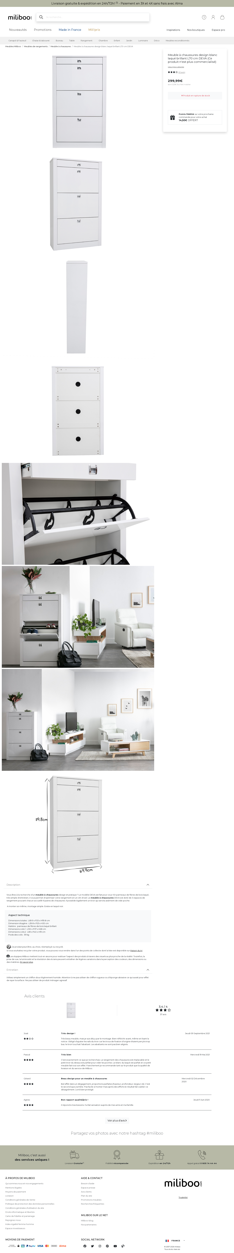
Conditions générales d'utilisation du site (24, 1208)
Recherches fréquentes (92, 1204)
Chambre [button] (103, 40)
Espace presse (88, 1188)
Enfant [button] (117, 40)
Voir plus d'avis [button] (117, 1120)
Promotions (42, 30)
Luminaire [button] (143, 40)
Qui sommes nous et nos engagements (24, 1183)
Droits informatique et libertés (19, 1212)
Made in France (70, 30)
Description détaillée (176, 67)
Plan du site (86, 1196)
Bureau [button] (59, 40)
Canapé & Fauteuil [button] (17, 40)
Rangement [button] (86, 40)
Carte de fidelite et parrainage (20, 1216)
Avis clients (86, 1192)
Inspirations (173, 30)
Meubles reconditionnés (177, 40)
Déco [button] (157, 40)
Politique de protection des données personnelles (29, 1204)
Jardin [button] (129, 40)
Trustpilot (183, 1197)
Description (13, 884)
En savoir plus (26, 962)
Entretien (12, 969)
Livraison (9, 1196)
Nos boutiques (196, 30)
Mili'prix (94, 30)
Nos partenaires (88, 1225)
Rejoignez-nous (13, 1220)
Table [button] (72, 40)
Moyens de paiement (15, 1192)
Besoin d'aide (87, 1183)
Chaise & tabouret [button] (41, 40)
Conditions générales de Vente (20, 1200)
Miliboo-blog (87, 1221)
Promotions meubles (91, 1200)
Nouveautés (18, 30)
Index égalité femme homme (19, 1224)
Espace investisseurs (15, 1228)
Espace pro (218, 30)
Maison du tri (136, 950)
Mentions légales (13, 1188)
